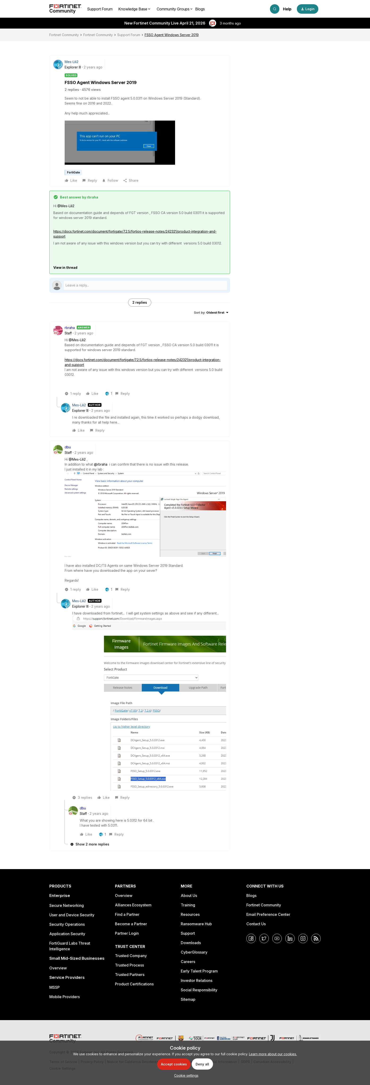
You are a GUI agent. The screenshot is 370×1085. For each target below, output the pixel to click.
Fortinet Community (64, 35)
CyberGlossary (194, 952)
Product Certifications (134, 984)
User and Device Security (71, 915)
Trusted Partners (129, 974)
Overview (58, 968)
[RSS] (316, 938)
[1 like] (108, 393)
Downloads (191, 942)
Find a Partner (127, 914)
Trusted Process (129, 965)
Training (188, 905)
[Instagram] (303, 938)
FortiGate (73, 172)
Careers (188, 961)
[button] (307, 9)
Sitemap (188, 999)
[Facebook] (251, 938)
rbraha (70, 328)
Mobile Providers (64, 996)
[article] (139, 361)
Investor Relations (196, 980)
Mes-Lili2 (71, 62)
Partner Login (127, 933)
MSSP (54, 987)
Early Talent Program (199, 971)
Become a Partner (131, 923)
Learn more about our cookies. (273, 1054)
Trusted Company (131, 955)
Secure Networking (66, 905)
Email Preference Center (268, 914)
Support (188, 933)
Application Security (67, 933)
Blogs (200, 9)
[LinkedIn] (290, 938)
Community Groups (173, 9)
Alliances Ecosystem (133, 905)
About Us (189, 895)
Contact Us (256, 923)
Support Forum (100, 9)
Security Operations (67, 924)
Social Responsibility (199, 990)
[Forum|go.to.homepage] (65, 9)
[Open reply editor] (139, 285)
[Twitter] (264, 938)
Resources (190, 914)
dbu (68, 447)
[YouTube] (277, 938)
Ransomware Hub (196, 923)
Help (287, 9)
